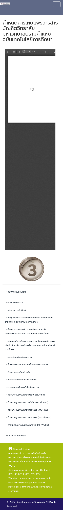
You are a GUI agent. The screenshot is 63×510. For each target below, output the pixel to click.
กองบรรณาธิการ (14, 302)
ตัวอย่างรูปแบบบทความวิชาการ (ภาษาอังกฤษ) (28, 417)
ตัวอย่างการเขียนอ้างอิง (18, 372)
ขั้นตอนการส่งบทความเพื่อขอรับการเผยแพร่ (26, 364)
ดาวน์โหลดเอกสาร (15, 435)
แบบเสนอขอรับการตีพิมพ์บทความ (22, 387)
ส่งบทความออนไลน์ (15, 291)
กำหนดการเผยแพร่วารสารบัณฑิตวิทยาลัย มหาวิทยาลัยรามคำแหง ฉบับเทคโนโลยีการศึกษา (27, 331)
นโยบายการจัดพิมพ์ (15, 310)
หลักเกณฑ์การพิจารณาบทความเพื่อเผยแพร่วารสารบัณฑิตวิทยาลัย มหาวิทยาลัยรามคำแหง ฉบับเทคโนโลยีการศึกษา (30, 345)
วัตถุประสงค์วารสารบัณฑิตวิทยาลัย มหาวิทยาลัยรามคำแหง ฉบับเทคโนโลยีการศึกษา (29, 319)
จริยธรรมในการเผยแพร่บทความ (21, 379)
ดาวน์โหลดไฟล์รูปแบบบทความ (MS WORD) (27, 425)
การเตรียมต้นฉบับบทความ (18, 357)
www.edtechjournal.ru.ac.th (33, 478)
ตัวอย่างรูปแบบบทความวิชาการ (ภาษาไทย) (26, 409)
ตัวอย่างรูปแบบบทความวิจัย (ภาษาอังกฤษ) (26, 402)
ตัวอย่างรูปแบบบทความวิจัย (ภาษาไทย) (25, 394)
